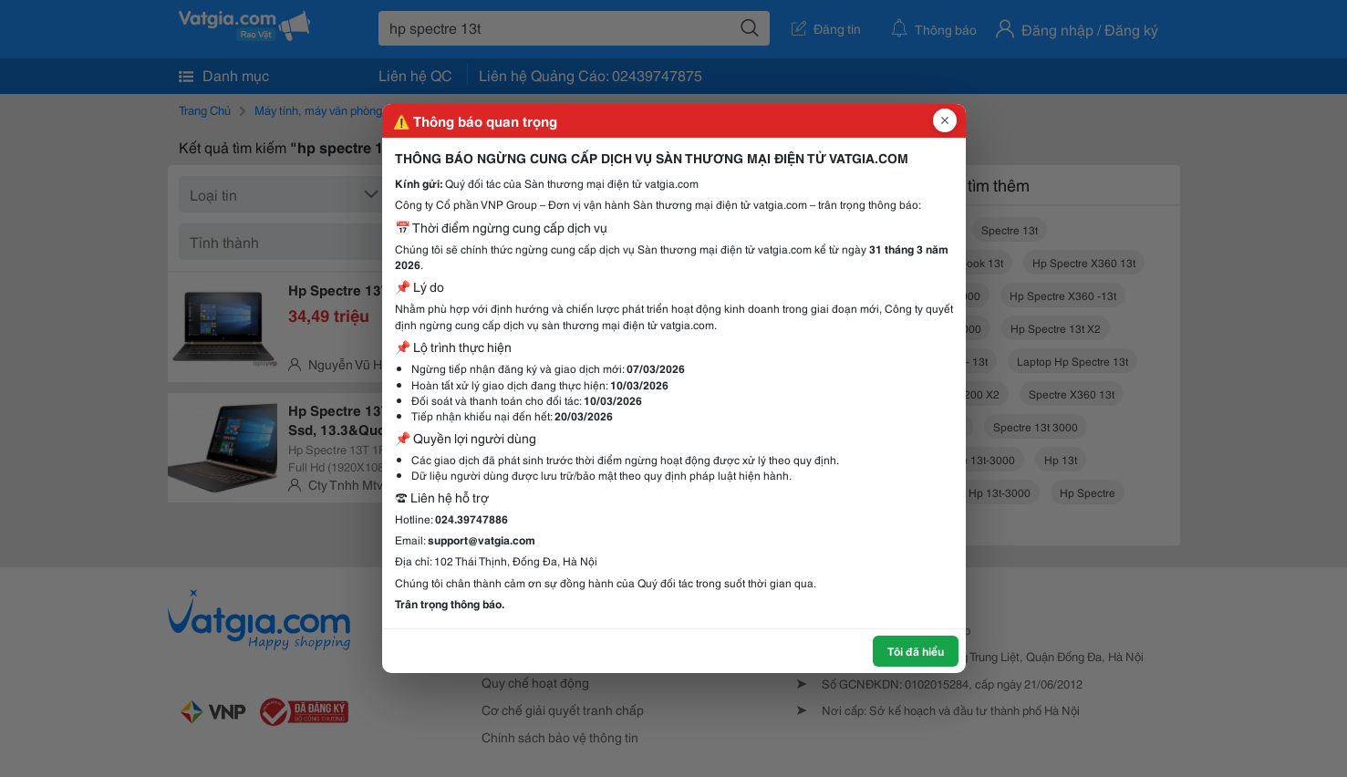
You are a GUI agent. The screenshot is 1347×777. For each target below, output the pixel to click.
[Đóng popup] (945, 120)
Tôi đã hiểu (915, 650)
